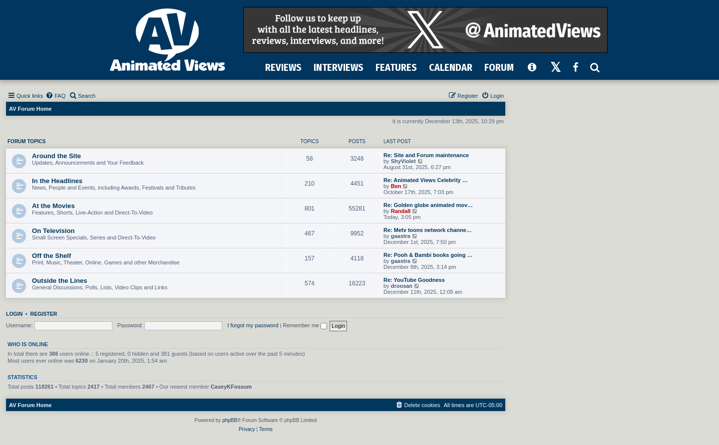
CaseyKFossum (231, 387)
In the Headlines (57, 181)
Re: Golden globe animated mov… (428, 205)
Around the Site (56, 156)
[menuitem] (55, 96)
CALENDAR (450, 67)
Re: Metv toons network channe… (427, 230)
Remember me (305, 325)
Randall (401, 211)
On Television (53, 230)
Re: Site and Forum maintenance (426, 155)
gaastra (400, 236)
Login (14, 314)
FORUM (499, 67)
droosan (401, 286)
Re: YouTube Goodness (414, 280)
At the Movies (53, 206)
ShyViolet (403, 161)
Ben (396, 186)
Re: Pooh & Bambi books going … (427, 255)
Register (43, 314)
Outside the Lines (59, 280)
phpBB (229, 420)
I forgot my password (252, 325)
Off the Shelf (51, 255)
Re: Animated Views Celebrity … (425, 180)
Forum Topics (26, 141)
